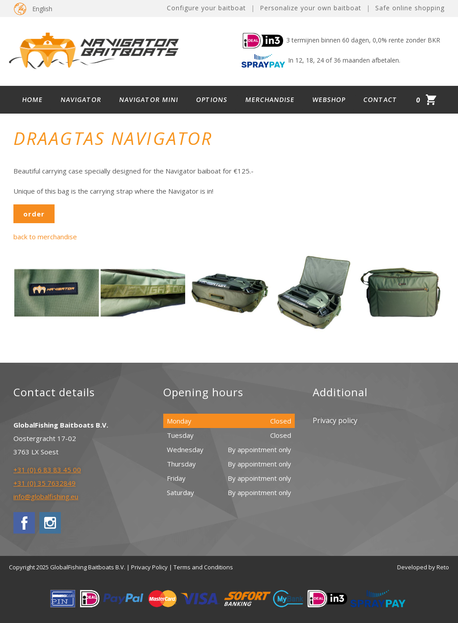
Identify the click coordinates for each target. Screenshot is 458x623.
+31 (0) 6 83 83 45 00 (47, 469)
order (34, 213)
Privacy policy (335, 420)
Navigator (81, 99)
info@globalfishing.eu (45, 496)
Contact (380, 99)
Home (32, 99)
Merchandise (270, 99)
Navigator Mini (149, 99)
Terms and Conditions (203, 567)
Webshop (329, 99)
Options (212, 99)
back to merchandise (45, 236)
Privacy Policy (149, 567)
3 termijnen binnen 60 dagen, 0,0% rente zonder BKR (341, 40)
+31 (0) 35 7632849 (44, 483)
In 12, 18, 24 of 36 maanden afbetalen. (321, 60)
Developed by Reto (423, 567)
